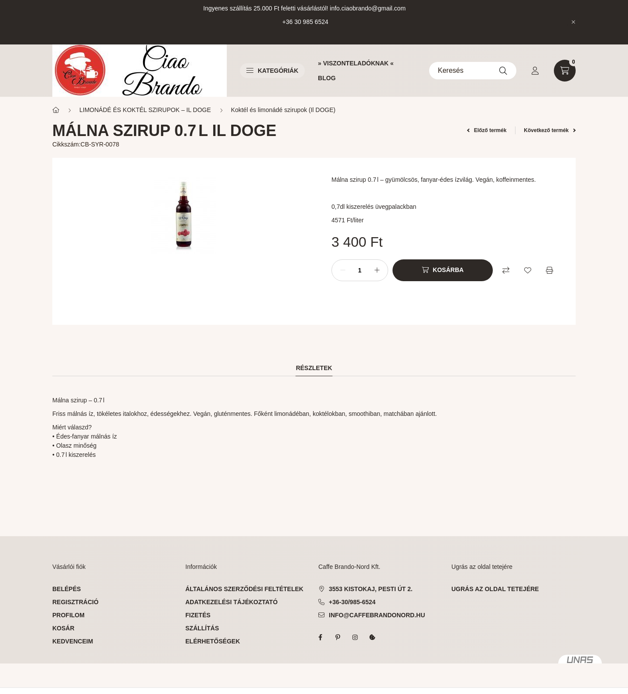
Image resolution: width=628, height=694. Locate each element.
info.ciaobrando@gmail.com (368, 8)
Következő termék (550, 130)
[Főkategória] (55, 110)
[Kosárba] (442, 270)
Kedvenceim (72, 641)
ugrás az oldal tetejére (495, 588)
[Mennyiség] (360, 270)
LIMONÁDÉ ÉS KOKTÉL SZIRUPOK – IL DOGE (145, 109)
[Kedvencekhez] (527, 270)
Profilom (68, 615)
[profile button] (535, 71)
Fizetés (198, 615)
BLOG (326, 78)
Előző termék (487, 130)
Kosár (63, 628)
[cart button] (565, 71)
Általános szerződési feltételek (244, 588)
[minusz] (342, 270)
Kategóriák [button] (272, 70)
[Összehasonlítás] (506, 270)
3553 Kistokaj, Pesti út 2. (371, 588)
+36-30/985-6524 (352, 602)
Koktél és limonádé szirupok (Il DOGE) (283, 109)
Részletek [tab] (314, 367)
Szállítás (202, 628)
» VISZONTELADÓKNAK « (355, 63)
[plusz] (376, 270)
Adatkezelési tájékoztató (231, 602)
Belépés (66, 588)
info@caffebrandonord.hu (377, 615)
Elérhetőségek (212, 641)
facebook (320, 637)
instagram (355, 637)
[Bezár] (573, 22)
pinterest (337, 637)
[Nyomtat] (549, 270)
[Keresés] (472, 70)
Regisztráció (75, 602)
